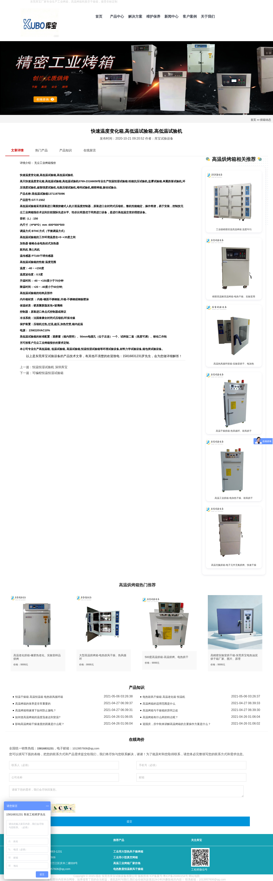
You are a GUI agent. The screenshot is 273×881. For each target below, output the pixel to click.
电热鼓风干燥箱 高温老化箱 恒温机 (164, 696)
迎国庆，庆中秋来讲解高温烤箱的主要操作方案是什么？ (177, 723)
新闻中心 (171, 16)
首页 (98, 16)
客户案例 (190, 16)
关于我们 (208, 16)
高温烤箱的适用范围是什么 (159, 703)
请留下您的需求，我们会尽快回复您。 (126, 791)
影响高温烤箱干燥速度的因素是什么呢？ (39, 723)
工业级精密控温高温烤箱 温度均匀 (234, 229)
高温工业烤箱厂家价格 (126, 862)
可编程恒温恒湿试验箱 (47, 373)
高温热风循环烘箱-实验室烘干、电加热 (233, 363)
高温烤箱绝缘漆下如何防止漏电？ (35, 710)
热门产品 (41, 150)
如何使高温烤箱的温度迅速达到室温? (37, 716)
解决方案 (135, 16)
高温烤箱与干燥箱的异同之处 (160, 710)
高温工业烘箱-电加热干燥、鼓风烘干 (234, 497)
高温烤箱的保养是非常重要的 (33, 703)
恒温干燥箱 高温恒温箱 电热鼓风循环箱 (39, 696)
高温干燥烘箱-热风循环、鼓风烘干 (234, 430)
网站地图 (194, 875)
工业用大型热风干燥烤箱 (128, 851)
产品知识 (65, 150)
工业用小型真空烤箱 (125, 856)
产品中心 (117, 16)
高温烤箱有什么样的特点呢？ (160, 716)
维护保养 (153, 16)
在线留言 (89, 150)
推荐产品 (118, 839)
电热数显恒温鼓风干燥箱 (128, 868)
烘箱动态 (265, 119)
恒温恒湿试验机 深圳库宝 (49, 367)
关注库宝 (196, 839)
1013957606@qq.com (85, 748)
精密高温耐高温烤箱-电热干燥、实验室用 (233, 296)
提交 (129, 821)
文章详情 (17, 150)
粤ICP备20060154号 (175, 875)
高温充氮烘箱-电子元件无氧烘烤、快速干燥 (233, 564)
